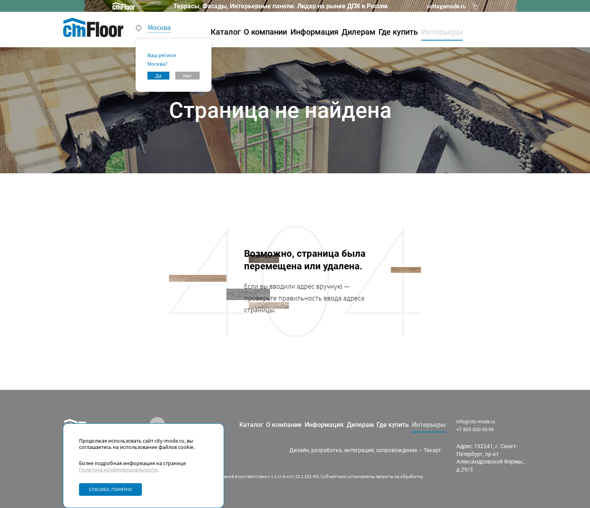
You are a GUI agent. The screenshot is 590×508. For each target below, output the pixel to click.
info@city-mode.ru (475, 422)
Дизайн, (299, 450)
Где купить (398, 32)
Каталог (226, 32)
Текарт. (433, 450)
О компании (265, 32)
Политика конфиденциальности (118, 469)
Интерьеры (442, 32)
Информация (314, 32)
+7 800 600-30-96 (475, 429)
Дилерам (358, 32)
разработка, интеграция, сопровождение (364, 450)
